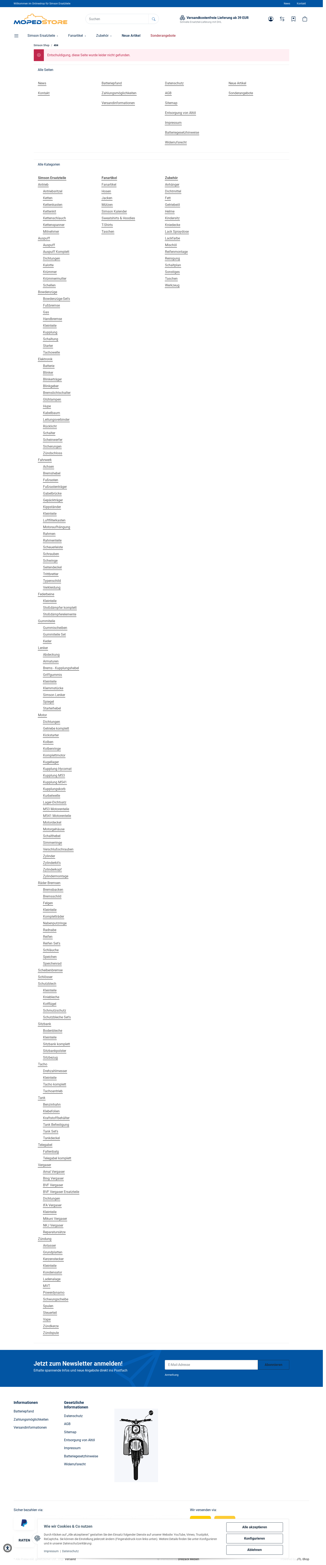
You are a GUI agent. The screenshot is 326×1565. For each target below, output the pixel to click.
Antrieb (43, 185)
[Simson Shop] (41, 19)
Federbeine (46, 594)
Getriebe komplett (56, 728)
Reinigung (172, 258)
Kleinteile (49, 326)
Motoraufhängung (56, 527)
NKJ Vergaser (53, 1225)
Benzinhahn (52, 1104)
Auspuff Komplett (56, 252)
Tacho (42, 1064)
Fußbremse (51, 305)
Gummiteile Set (54, 634)
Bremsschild (52, 896)
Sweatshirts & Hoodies (118, 218)
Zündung (44, 1239)
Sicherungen (52, 446)
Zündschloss (52, 453)
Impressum (51, 1551)
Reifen (47, 937)
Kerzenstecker (53, 1259)
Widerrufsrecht (75, 1464)
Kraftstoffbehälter (56, 1118)
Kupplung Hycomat (57, 769)
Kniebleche (51, 997)
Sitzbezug (50, 1057)
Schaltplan (173, 265)
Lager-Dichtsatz (54, 802)
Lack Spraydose (177, 232)
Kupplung (50, 332)
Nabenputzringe (55, 923)
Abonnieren (273, 1365)
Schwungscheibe (55, 1299)
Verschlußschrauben (58, 849)
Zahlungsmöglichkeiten (31, 1419)
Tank (41, 1098)
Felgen (48, 903)
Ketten (47, 198)
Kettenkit (49, 211)
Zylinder (49, 856)
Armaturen (51, 661)
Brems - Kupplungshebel (61, 668)
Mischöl (171, 245)
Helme (169, 211)
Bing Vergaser (53, 1178)
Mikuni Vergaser (55, 1219)
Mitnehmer (51, 232)
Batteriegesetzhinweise (81, 1456)
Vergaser (44, 1165)
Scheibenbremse (50, 970)
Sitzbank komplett (56, 1044)
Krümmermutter (54, 279)
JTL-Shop (303, 1559)
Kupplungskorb (54, 789)
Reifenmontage (176, 252)
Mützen (107, 205)
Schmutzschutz (54, 1010)
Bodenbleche (52, 1031)
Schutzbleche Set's (57, 1017)
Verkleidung (51, 587)
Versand (70, 1559)
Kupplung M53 (54, 775)
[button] (270, 18)
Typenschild (52, 581)
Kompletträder (53, 916)
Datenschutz (70, 1551)
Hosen (106, 191)
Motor (42, 715)
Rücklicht (50, 426)
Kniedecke (172, 225)
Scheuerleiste (53, 547)
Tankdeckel (51, 1138)
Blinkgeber (51, 386)
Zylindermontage (55, 876)
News (287, 3)
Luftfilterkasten (54, 520)
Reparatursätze (54, 1232)
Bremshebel (51, 473)
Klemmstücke (53, 688)
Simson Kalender (114, 211)
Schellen (49, 285)
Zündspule (51, 1333)
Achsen (48, 467)
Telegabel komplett (57, 1158)
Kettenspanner (53, 225)
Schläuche (51, 950)
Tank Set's (50, 1131)
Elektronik (45, 359)
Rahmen (49, 534)
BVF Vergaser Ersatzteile (61, 1192)
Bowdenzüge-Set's (56, 299)
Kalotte (48, 265)
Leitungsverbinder (56, 420)
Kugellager (51, 762)
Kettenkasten (52, 205)
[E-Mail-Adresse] (211, 1365)
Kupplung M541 (55, 782)
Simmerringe (52, 843)
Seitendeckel (52, 567)
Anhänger (172, 185)
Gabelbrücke (52, 493)
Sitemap (70, 1432)
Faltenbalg (51, 1152)
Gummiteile (46, 621)
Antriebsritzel (52, 191)
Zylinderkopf (52, 869)
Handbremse (52, 319)
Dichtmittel (173, 191)
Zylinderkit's (52, 863)
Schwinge (50, 561)
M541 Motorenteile (57, 816)
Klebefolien (51, 1111)
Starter (48, 346)
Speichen (50, 957)
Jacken (107, 198)
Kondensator (52, 1272)
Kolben (48, 742)
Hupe (47, 406)
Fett (168, 198)
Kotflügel (49, 1004)
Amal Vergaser (54, 1172)
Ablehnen (254, 1550)
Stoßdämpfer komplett (60, 608)
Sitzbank (44, 1024)
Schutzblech (47, 984)
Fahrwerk (45, 460)
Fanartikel (109, 185)
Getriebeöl (172, 205)
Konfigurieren (254, 1538)
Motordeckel (52, 822)
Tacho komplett (54, 1084)
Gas (46, 312)
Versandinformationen (30, 1427)
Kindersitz (172, 218)
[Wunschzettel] (293, 18)
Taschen (108, 232)
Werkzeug (172, 285)
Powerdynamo (53, 1293)
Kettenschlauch (54, 218)
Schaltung (50, 339)
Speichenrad (52, 963)
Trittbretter (50, 574)
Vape (47, 1319)
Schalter (49, 433)
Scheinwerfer (52, 440)
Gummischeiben (55, 628)
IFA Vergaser (52, 1205)
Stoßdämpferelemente (59, 614)
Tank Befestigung (56, 1125)
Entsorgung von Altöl (79, 1440)
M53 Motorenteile (56, 809)
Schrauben (51, 554)
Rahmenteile (52, 540)
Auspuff (44, 238)
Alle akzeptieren (254, 1527)
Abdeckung (51, 655)
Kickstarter (51, 735)
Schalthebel (51, 836)
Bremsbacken (53, 890)
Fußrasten (50, 480)
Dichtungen (51, 258)
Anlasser (49, 1246)
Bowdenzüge (47, 292)
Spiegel (48, 702)
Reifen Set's (51, 943)
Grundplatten (52, 1252)
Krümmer (50, 272)
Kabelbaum (51, 413)
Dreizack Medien (188, 1559)
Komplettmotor (54, 755)
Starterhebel (52, 708)
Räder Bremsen (49, 883)
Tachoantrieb (53, 1091)
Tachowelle (51, 352)
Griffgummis (52, 675)
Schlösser (45, 977)
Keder (47, 641)
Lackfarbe (172, 238)
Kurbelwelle (51, 796)
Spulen (48, 1306)
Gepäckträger (53, 500)
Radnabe (49, 930)
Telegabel (45, 1145)
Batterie (48, 366)
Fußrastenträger (55, 487)
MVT (46, 1286)
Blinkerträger (52, 379)
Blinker (48, 373)
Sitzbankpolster (54, 1051)
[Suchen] (117, 19)
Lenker (43, 648)
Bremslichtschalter (57, 393)
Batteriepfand (24, 1411)
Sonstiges (172, 272)
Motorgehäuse (53, 829)
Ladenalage (51, 1279)
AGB (67, 1424)
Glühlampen (52, 399)
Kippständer (52, 507)
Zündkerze (51, 1326)
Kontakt (301, 3)
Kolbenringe (52, 749)
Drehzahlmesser (55, 1071)
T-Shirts (107, 225)
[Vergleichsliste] (282, 18)
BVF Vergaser (53, 1185)
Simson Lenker (54, 695)
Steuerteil (50, 1313)
